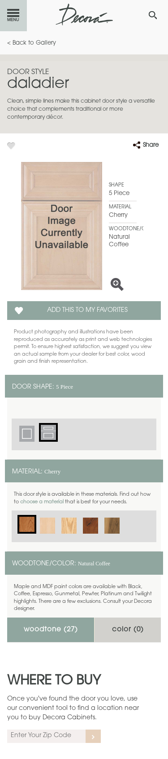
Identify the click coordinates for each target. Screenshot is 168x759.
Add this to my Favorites (87, 310)
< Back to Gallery (31, 43)
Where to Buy (54, 681)
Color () (128, 629)
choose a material (42, 502)
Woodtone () (51, 629)
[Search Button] (153, 15)
